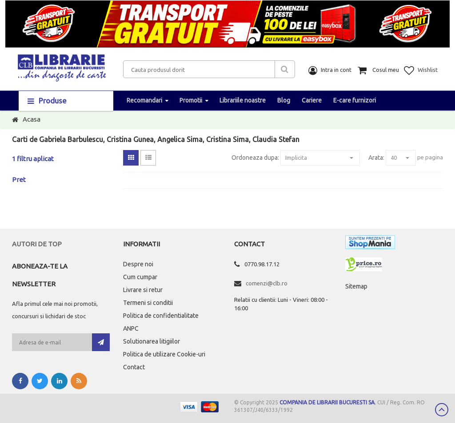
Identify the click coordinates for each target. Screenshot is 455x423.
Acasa (31, 119)
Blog (283, 100)
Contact (134, 367)
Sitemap (356, 286)
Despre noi (138, 264)
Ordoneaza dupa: (255, 157)
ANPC (131, 328)
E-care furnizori (354, 100)
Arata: (376, 157)
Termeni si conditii (148, 302)
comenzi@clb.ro (266, 283)
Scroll (441, 409)
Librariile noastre (243, 100)
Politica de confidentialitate (161, 315)
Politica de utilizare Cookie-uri (164, 354)
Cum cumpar (140, 277)
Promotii (191, 100)
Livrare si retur (143, 289)
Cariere (312, 100)
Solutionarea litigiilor (151, 341)
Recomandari (144, 100)
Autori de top (37, 244)
